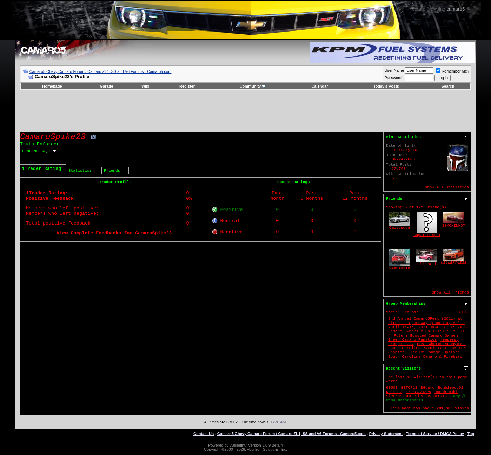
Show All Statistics (447, 187)
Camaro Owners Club (409, 331)
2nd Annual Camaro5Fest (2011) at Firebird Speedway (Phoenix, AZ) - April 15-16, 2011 (426, 323)
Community (253, 86)
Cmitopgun (399, 228)
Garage (106, 86)
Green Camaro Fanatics (412, 340)
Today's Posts (386, 86)
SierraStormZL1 (431, 396)
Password (393, 78)
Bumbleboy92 (451, 388)
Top (470, 434)
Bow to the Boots (449, 327)
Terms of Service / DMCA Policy (435, 434)
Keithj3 (394, 392)
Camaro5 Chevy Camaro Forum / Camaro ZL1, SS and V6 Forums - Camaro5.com (100, 71)
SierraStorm (399, 396)
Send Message (36, 151)
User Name (394, 70)
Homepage (52, 86)
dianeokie (399, 268)
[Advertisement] (245, 111)
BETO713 (409, 388)
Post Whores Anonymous (441, 344)
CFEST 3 (441, 331)
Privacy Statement (386, 434)
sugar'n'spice (428, 235)
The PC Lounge (425, 352)
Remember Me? (452, 71)
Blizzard (426, 264)
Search (448, 86)
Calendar (319, 86)
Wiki (145, 86)
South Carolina (404, 348)
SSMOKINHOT (453, 225)
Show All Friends (450, 292)
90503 (392, 388)
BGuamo (427, 388)
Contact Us (203, 434)
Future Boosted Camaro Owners (426, 335)
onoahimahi (446, 392)
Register (187, 86)
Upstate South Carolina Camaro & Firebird (425, 354)
